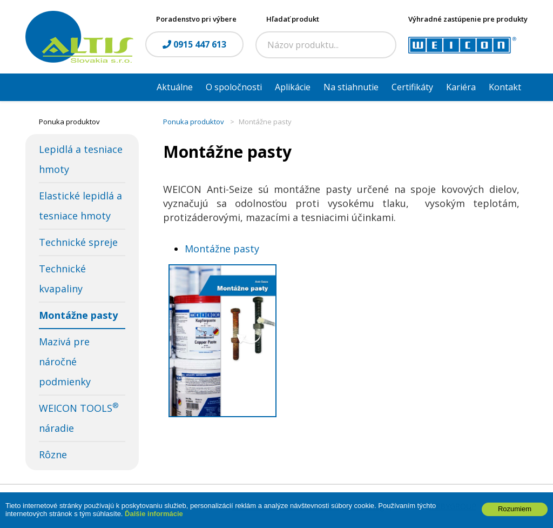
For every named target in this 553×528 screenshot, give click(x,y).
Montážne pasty (78, 315)
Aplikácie (293, 87)
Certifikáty (412, 87)
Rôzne (53, 454)
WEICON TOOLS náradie (79, 417)
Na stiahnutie (351, 87)
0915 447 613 (194, 44)
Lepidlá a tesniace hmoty (81, 159)
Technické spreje (78, 242)
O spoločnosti (234, 87)
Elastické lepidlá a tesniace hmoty (80, 205)
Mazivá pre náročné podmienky (65, 361)
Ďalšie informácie (154, 518)
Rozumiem (514, 514)
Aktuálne (175, 87)
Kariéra (461, 87)
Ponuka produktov (193, 121)
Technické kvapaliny (62, 278)
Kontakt (505, 87)
